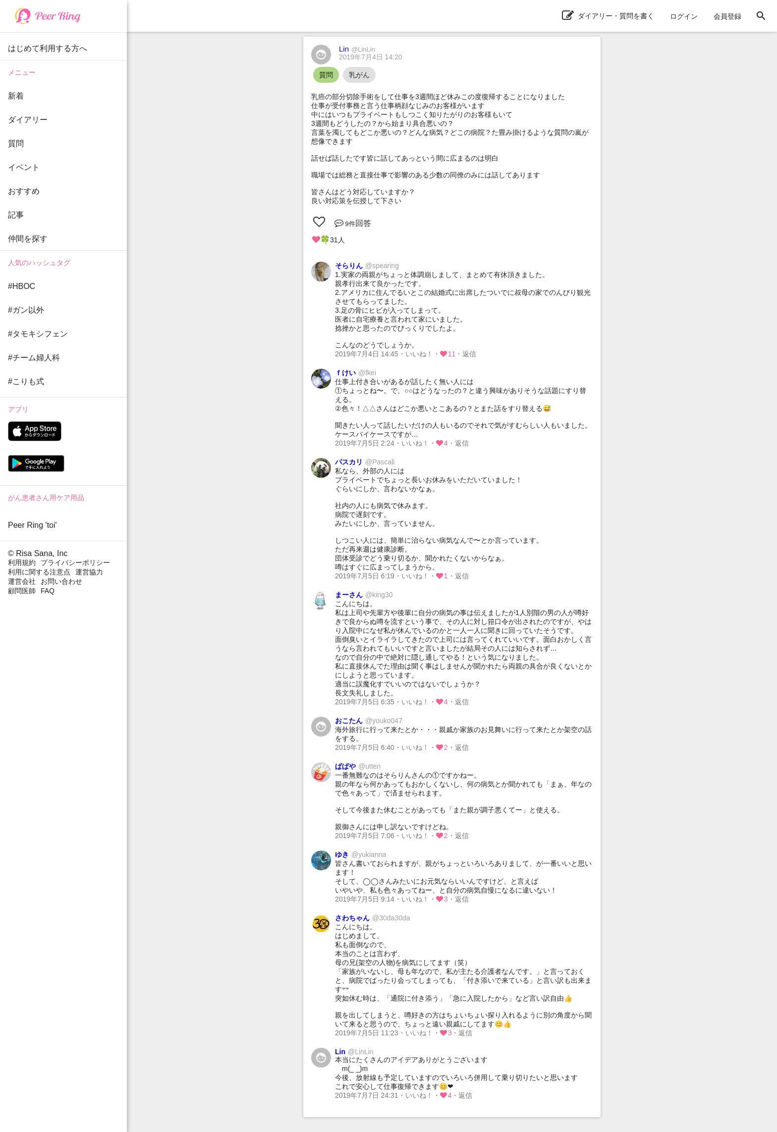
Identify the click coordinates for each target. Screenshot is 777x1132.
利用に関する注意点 (39, 572)
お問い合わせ (61, 581)
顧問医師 (22, 591)
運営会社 (22, 581)
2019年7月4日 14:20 (370, 57)
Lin (357, 49)
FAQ (48, 591)
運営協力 (89, 572)
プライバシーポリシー (75, 562)
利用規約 (22, 562)
